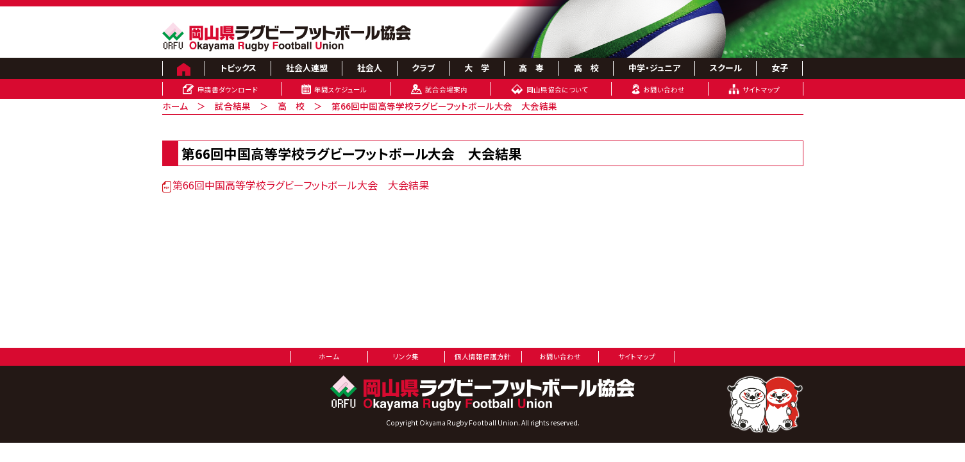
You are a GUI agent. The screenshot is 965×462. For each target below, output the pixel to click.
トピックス (238, 68)
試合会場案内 (446, 89)
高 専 (531, 68)
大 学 (476, 68)
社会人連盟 (307, 68)
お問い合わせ (664, 89)
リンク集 (406, 356)
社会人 (369, 68)
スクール (726, 68)
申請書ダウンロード (227, 89)
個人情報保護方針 (483, 356)
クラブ (423, 68)
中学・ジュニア (654, 68)
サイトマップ (761, 89)
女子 (779, 68)
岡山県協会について (557, 89)
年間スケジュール (340, 89)
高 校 (586, 68)
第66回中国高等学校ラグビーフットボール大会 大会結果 (295, 185)
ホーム (175, 105)
